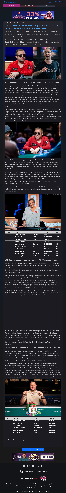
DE (50, 2)
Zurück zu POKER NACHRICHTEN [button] (33, 450)
